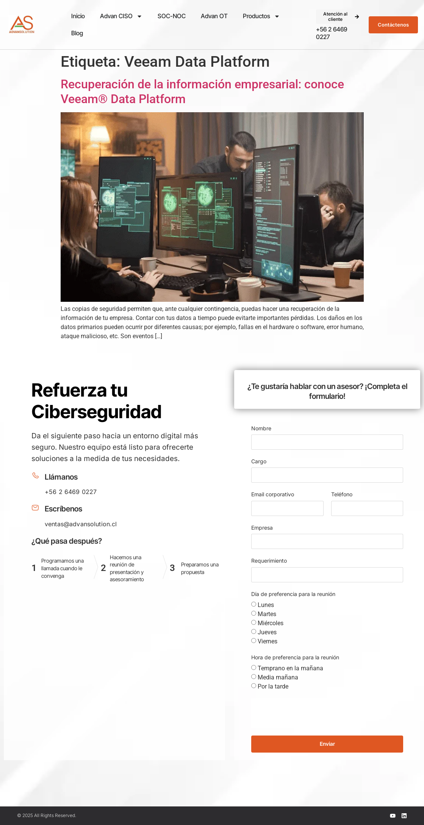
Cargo (258, 461)
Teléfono (341, 494)
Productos (261, 16)
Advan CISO (121, 16)
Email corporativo (272, 494)
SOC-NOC (172, 16)
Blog (77, 33)
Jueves (267, 632)
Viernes (267, 641)
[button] (338, 16)
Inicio (78, 16)
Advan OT (214, 16)
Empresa (262, 527)
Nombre (261, 428)
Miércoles (270, 623)
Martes (267, 614)
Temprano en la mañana (290, 668)
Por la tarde (273, 686)
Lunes (266, 605)
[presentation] (308, 713)
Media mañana (278, 677)
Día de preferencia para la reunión (293, 594)
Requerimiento (269, 560)
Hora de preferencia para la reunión (295, 657)
